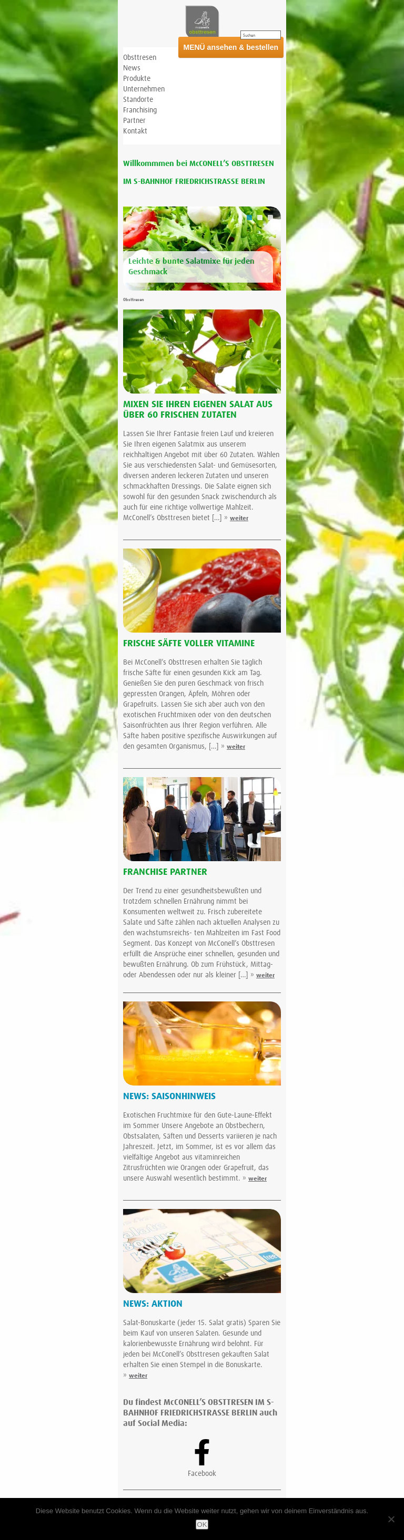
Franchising (140, 110)
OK (202, 1524)
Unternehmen (144, 89)
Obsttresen (139, 57)
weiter (239, 518)
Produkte (136, 78)
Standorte (138, 100)
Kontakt (135, 131)
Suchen (249, 36)
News (131, 68)
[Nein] (391, 1519)
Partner (134, 121)
